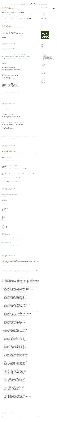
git (4, 44)
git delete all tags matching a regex (7, 26)
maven (5, 189)
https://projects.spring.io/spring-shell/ (10, 94)
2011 (43, 80)
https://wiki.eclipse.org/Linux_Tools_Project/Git (7, 109)
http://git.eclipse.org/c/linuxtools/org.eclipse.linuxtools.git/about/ (17, 122)
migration (7, 189)
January (44, 72)
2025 (43, 43)
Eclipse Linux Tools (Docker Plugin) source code (9, 108)
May (43, 67)
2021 (43, 47)
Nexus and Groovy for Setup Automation (8, 8)
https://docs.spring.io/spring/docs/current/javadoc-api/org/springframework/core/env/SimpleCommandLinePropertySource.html (16, 54)
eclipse (7, 146)
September (44, 55)
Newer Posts (3, 416)
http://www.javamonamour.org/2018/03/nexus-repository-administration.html (13, 18)
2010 (43, 81)
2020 (43, 48)
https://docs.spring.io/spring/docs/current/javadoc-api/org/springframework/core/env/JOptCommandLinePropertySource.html (16, 56)
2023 (43, 45)
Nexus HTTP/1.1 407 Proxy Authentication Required (10, 260)
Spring (6, 104)
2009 (43, 82)
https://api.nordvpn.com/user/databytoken (6, 242)
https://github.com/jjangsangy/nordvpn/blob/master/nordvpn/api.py (9, 194)
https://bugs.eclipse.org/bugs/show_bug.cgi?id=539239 (8, 138)
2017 (43, 73)
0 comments (12, 43)
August (44, 64)
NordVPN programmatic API (6, 193)
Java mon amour (28, 3)
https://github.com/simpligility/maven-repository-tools (8, 160)
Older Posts (38, 416)
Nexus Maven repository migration (7, 150)
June (43, 66)
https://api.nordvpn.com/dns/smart (5, 239)
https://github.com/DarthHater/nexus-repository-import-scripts (13, 177)
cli (4, 104)
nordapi (5, 256)
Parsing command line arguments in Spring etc (9, 48)
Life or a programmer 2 (44, 13)
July (43, 65)
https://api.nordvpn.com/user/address (6, 234)
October (44, 54)
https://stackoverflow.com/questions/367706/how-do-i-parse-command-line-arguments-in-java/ (12, 50)
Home (20, 416)
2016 (43, 74)
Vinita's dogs (42, 12)
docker (5, 146)
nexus (10, 189)
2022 (43, 46)
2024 (43, 44)
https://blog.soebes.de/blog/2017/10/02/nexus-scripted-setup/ (10, 12)
